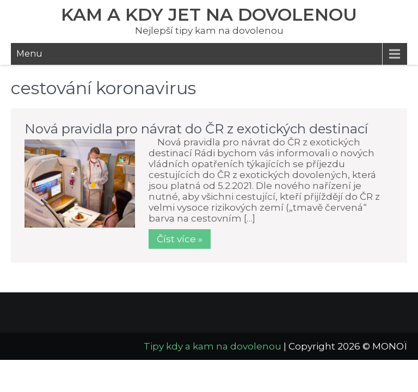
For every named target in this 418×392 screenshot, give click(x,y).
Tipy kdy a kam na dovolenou (212, 346)
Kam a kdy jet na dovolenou (209, 14)
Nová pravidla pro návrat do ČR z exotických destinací (196, 129)
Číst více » (179, 239)
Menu (29, 53)
